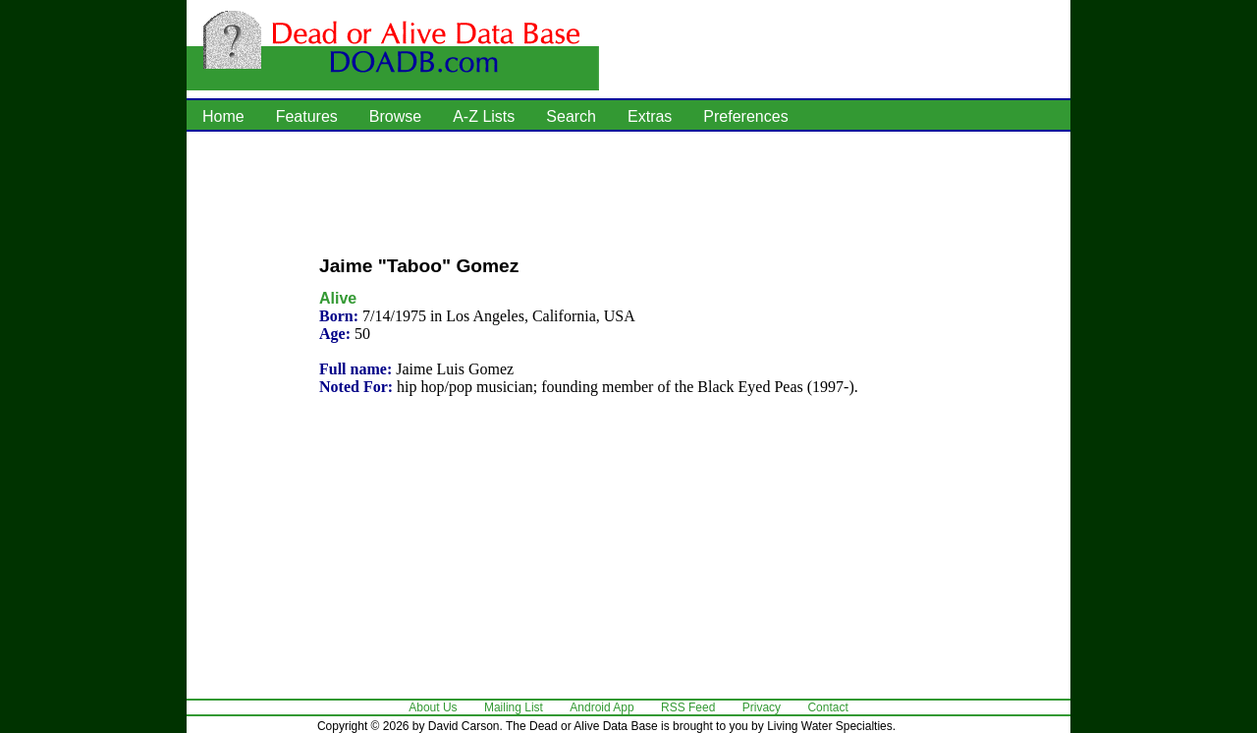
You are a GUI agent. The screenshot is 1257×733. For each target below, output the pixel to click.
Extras (650, 116)
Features (307, 116)
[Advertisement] (628, 191)
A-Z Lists (484, 116)
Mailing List (513, 707)
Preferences (745, 116)
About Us (433, 707)
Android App (601, 707)
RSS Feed (688, 707)
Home (223, 116)
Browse (395, 116)
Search (571, 116)
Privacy (761, 707)
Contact (827, 707)
